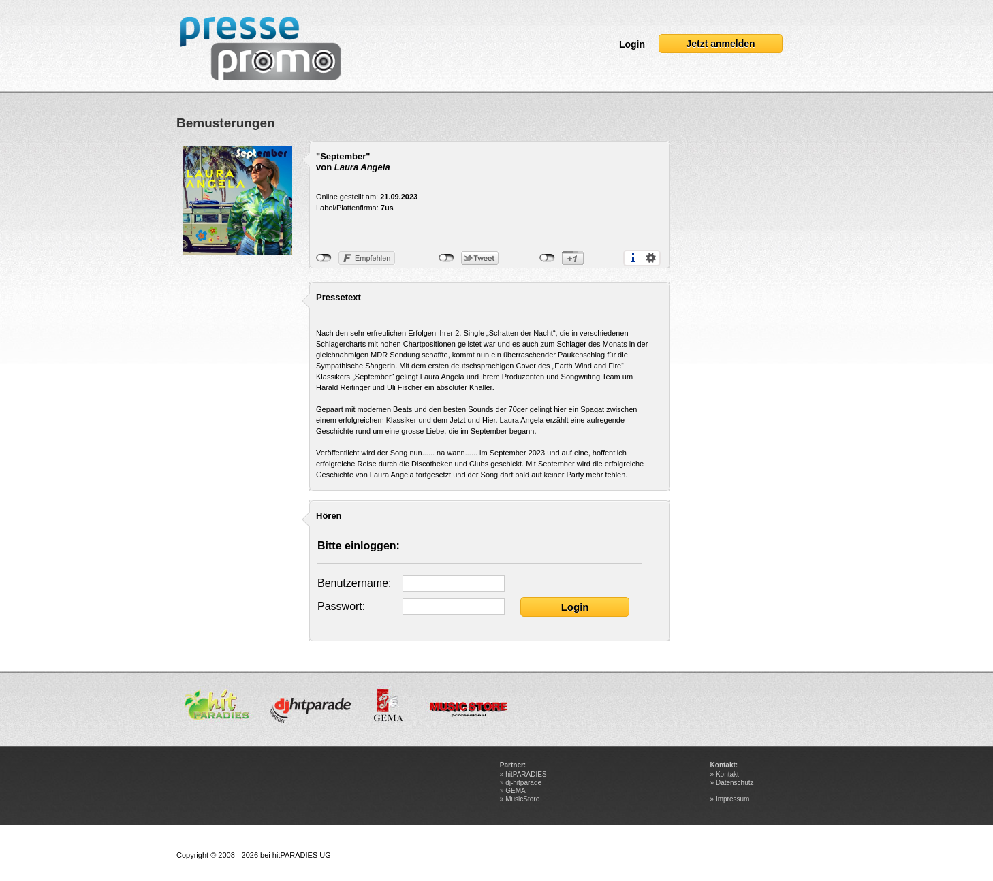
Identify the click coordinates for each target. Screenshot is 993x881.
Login (632, 44)
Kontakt (727, 774)
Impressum (732, 799)
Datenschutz (735, 782)
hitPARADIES (525, 774)
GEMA (515, 791)
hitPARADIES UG (301, 855)
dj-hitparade (523, 782)
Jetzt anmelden (720, 43)
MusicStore (522, 799)
